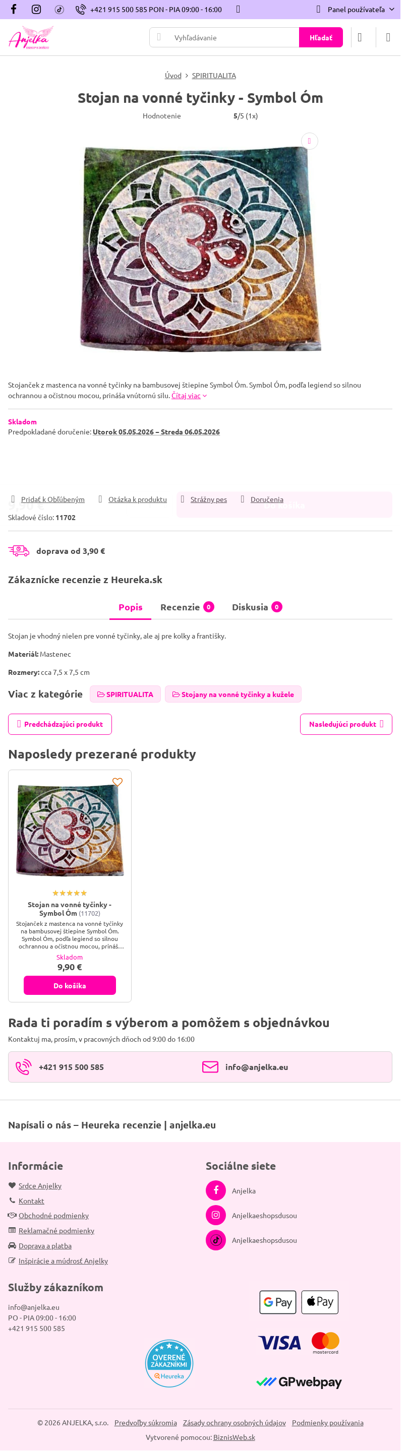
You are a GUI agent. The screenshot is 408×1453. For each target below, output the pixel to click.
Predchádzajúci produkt (60, 724)
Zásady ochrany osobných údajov (234, 1422)
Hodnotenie (162, 115)
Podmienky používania (328, 1422)
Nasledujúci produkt (346, 724)
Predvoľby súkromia (145, 1422)
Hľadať (321, 37)
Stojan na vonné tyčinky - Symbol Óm (69, 909)
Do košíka (284, 465)
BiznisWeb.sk (234, 1436)
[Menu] (388, 37)
